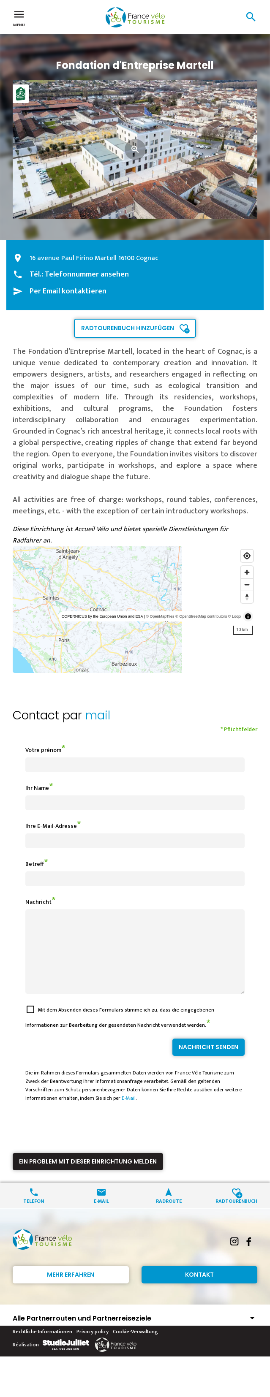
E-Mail (129, 1113)
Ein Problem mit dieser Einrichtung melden (88, 1176)
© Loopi (234, 616)
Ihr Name (37, 788)
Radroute (169, 1215)
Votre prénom (43, 750)
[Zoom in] (247, 572)
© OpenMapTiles (160, 616)
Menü (19, 17)
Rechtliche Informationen (42, 1346)
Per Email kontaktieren (68, 291)
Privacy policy (92, 1346)
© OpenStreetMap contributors (201, 616)
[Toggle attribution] (248, 616)
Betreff (34, 864)
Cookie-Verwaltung (135, 1346)
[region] (135, 609)
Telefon (33, 1215)
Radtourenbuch (236, 1215)
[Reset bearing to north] (247, 597)
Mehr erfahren (70, 1290)
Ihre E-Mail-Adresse (51, 826)
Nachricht (38, 902)
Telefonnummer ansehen (87, 274)
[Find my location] (247, 556)
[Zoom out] (247, 584)
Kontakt (199, 1290)
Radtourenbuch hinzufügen (127, 328)
